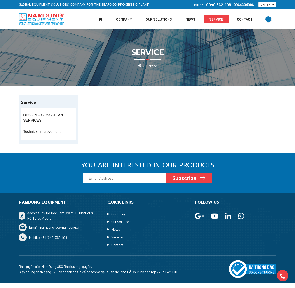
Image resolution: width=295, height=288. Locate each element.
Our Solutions (159, 19)
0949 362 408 (218, 4)
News (190, 19)
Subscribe (184, 178)
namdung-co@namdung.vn (60, 227)
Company (124, 19)
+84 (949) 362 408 (54, 237)
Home (100, 19)
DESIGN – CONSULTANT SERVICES (44, 117)
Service (216, 19)
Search (268, 19)
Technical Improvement (42, 131)
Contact (245, 19)
